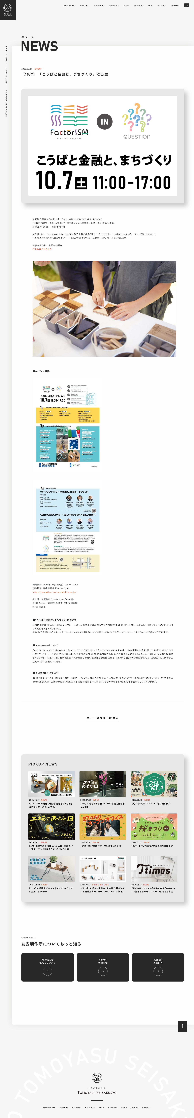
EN (187, 5)
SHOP (126, 5)
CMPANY (102, 967)
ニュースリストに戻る (103, 718)
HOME (6, 48)
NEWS (151, 5)
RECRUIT (162, 5)
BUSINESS (99, 5)
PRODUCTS (114, 5)
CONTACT (175, 5)
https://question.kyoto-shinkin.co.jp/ (54, 592)
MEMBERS (138, 5)
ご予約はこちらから (42, 249)
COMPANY (85, 5)
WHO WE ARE (70, 5)
